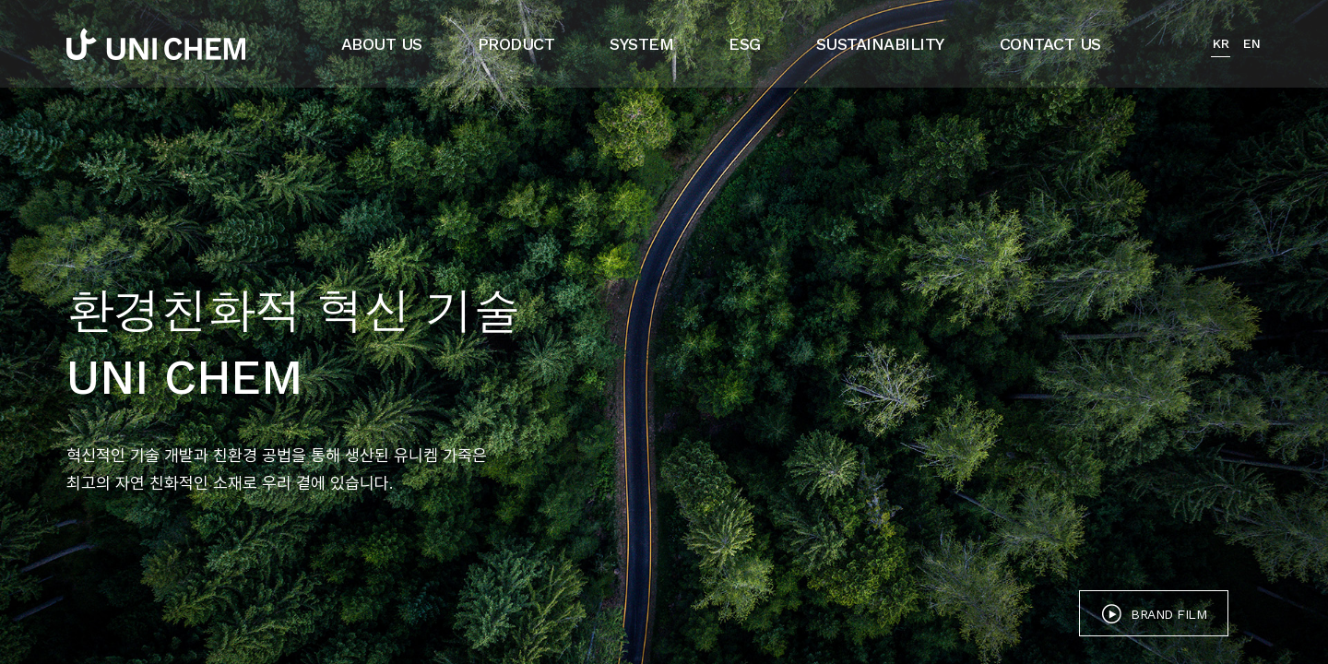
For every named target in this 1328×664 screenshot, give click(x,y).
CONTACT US (1050, 43)
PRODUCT (516, 43)
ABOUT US (381, 43)
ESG (745, 43)
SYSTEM (641, 43)
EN (1251, 43)
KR (1220, 43)
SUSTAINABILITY (880, 43)
